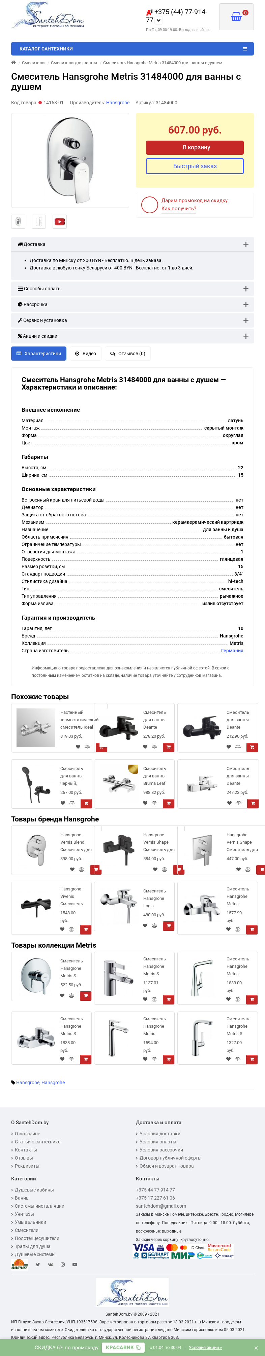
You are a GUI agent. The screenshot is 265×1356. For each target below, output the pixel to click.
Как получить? (178, 209)
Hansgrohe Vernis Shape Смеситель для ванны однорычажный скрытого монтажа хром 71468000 (243, 843)
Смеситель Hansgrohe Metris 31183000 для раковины (154, 1027)
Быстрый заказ (195, 166)
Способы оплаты (40, 288)
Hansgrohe (27, 1082)
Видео (85, 353)
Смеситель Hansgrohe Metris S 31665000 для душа (71, 969)
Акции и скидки (37, 336)
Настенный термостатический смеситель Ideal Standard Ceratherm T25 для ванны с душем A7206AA (79, 721)
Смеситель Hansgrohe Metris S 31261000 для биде (154, 967)
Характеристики (39, 353)
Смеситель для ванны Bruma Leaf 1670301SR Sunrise (154, 777)
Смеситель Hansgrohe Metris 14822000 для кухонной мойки (238, 967)
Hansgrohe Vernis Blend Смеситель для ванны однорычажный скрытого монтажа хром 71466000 (76, 843)
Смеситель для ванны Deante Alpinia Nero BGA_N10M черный (154, 721)
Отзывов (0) (127, 353)
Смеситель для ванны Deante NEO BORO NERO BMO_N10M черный (238, 721)
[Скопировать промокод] (123, 1348)
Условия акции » (205, 1347)
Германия (232, 650)
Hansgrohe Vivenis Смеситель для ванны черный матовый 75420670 (71, 897)
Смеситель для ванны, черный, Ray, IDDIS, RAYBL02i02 (72, 777)
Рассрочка (33, 304)
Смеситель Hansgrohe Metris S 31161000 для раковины (238, 1027)
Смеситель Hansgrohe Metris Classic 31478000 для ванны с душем (238, 897)
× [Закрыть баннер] (256, 1347)
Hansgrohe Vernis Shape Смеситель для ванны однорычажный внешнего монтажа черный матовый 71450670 (159, 843)
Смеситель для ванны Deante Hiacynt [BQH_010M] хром (238, 777)
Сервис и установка (42, 320)
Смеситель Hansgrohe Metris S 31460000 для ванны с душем (71, 1027)
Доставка (32, 244)
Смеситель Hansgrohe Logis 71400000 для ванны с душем (154, 899)
